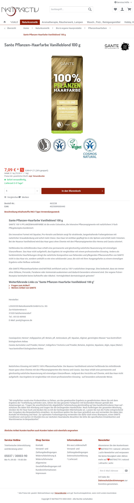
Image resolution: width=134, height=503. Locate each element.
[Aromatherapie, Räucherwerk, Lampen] (62, 22)
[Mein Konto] (122, 9)
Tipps (37, 212)
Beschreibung (10, 212)
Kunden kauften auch (30, 430)
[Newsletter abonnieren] (126, 471)
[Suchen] (90, 9)
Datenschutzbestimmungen (111, 480)
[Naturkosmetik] (30, 22)
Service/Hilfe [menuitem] (122, 2)
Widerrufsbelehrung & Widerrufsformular (46, 457)
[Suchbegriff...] (71, 9)
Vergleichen (11, 197)
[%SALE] (14, 22)
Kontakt (39, 445)
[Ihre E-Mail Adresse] (110, 471)
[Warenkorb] (129, 9)
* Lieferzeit (72, 459)
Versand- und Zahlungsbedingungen (46, 450)
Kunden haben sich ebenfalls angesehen (59, 430)
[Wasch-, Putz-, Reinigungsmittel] (103, 22)
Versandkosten (60, 493)
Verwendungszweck (50, 212)
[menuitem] (71, 10)
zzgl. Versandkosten (37, 176)
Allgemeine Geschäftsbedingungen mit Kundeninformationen (48, 466)
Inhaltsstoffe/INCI (26, 212)
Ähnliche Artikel (11, 430)
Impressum (41, 473)
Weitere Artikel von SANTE (22, 288)
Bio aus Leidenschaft (77, 445)
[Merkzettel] (115, 9)
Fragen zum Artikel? (19, 285)
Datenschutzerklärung (77, 456)
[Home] (4, 22)
